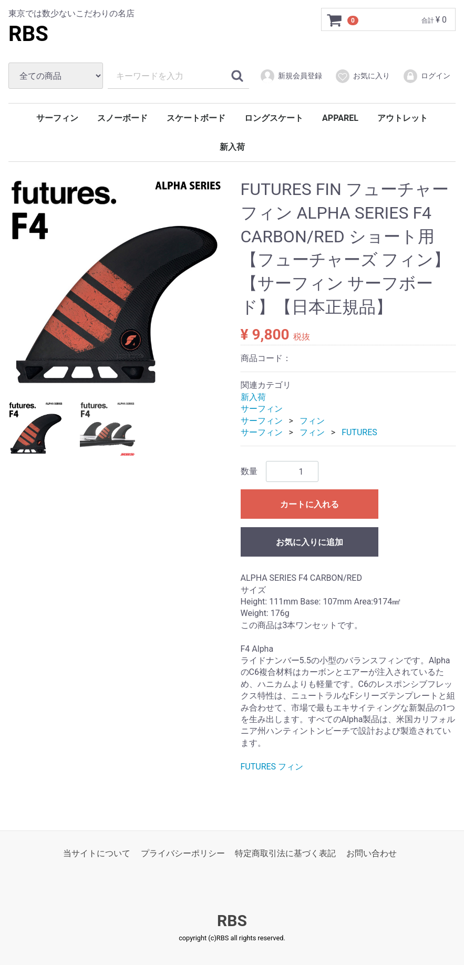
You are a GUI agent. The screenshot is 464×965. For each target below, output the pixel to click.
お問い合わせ (371, 853)
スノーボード (122, 118)
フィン (312, 420)
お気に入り (362, 76)
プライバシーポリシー (183, 853)
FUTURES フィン (272, 766)
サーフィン (57, 118)
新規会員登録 (291, 76)
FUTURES (359, 432)
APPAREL (340, 118)
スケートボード (196, 118)
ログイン (426, 76)
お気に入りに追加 (309, 542)
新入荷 (232, 147)
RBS (28, 34)
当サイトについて (96, 853)
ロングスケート (273, 118)
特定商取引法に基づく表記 (285, 853)
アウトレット (402, 118)
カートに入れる (309, 504)
